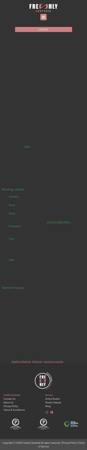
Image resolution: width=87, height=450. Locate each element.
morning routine (53, 361)
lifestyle (37, 361)
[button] (43, 17)
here (27, 146)
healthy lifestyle (21, 361)
